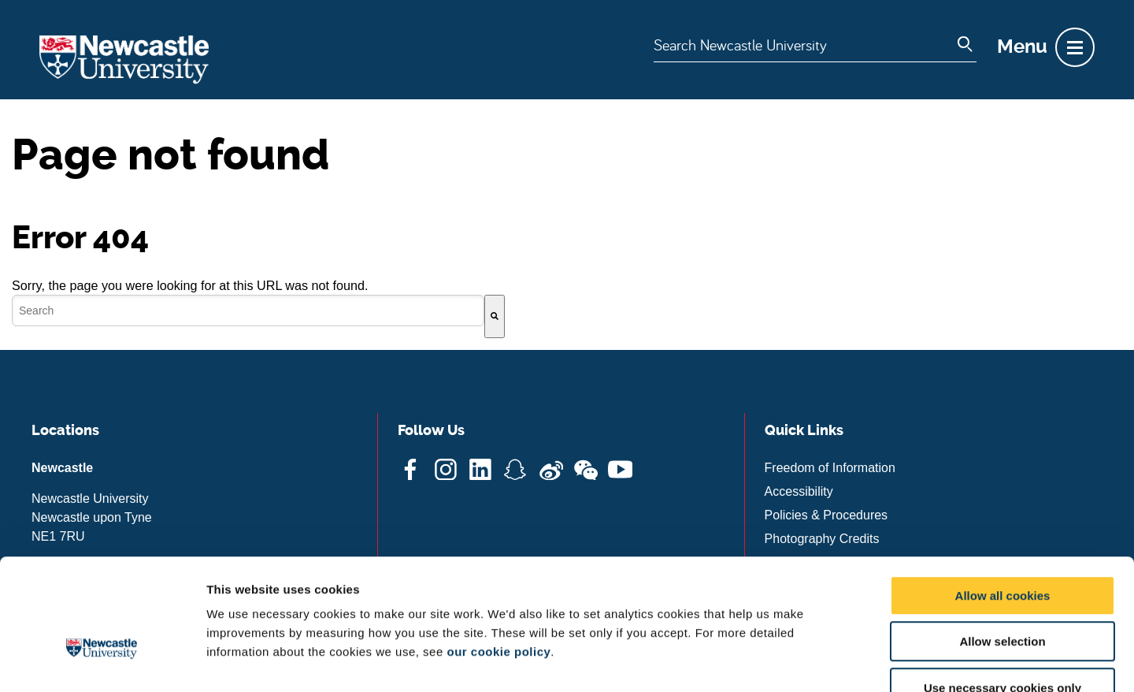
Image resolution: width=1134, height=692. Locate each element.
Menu (1022, 46)
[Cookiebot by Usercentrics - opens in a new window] (102, 661)
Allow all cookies (1003, 499)
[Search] (494, 316)
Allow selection (1002, 545)
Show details (826, 661)
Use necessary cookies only (1002, 591)
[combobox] (248, 310)
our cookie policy (498, 555)
